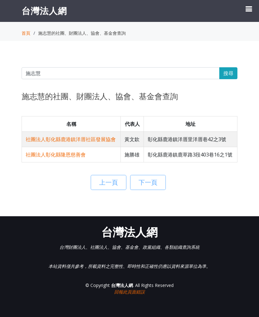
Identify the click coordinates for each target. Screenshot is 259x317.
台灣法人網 (44, 11)
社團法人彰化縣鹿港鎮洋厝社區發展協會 (71, 139)
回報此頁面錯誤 (129, 292)
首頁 (26, 33)
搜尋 (228, 73)
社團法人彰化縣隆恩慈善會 (56, 154)
